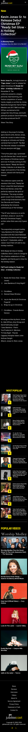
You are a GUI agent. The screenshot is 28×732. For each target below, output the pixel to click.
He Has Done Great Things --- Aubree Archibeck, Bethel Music (12, 577)
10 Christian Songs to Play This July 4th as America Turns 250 (20, 447)
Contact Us (14, 710)
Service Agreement (14, 701)
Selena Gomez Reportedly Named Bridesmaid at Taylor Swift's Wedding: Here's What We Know (20, 486)
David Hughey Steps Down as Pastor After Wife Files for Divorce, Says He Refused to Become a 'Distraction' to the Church (20, 397)
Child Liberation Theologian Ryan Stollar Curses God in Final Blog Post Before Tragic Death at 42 (19, 410)
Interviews (14, 692)
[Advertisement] (14, 379)
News (14, 686)
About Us (14, 698)
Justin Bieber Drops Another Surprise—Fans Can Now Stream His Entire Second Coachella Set (20, 498)
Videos (14, 695)
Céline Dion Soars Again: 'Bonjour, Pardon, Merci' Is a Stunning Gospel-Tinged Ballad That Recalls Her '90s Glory (20, 473)
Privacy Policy (14, 704)
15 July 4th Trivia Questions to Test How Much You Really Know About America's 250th (19, 435)
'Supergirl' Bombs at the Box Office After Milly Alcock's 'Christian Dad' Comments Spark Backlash (20, 460)
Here (18, 148)
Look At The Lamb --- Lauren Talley (13, 626)
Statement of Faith (14, 707)
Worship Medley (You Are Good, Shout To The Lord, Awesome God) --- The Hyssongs (14, 552)
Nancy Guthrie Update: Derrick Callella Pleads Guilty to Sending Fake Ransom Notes (19, 422)
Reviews (14, 689)
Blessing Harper (8, 41)
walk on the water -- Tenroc (10, 673)
